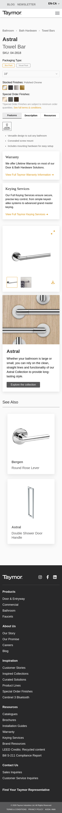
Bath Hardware (28, 30)
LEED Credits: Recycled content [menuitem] (23, 749)
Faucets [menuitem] (7, 616)
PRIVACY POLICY (35, 809)
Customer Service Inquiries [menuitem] (20, 778)
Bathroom (8, 30)
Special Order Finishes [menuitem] (17, 691)
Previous (9, 256)
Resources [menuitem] (10, 707)
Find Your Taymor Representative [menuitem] (26, 789)
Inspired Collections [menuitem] (15, 673)
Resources (50, 115)
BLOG (11, 4)
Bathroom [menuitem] (8, 610)
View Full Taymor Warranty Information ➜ (29, 174)
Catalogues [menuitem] (10, 714)
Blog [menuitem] (5, 651)
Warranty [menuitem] (8, 731)
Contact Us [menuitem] (10, 765)
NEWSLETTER (26, 4)
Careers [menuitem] (7, 645)
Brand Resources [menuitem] (13, 743)
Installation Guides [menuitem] (14, 726)
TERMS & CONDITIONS (16, 809)
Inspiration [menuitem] (10, 660)
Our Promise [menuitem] (10, 639)
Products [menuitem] (8, 591)
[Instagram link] (40, 577)
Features (12, 115)
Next (53, 256)
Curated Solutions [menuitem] (14, 679)
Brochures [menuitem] (9, 720)
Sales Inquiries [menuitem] (12, 772)
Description (31, 115)
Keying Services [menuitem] (13, 737)
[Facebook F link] (48, 577)
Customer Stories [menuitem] (13, 667)
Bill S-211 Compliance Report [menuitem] (21, 755)
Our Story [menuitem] (8, 633)
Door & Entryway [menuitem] (13, 598)
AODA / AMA (50, 809)
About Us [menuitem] (9, 626)
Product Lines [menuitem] (11, 685)
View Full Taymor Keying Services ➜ (26, 214)
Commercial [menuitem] (10, 604)
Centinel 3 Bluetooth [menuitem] (15, 697)
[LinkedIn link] (55, 577)
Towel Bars (48, 30)
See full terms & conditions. (28, 107)
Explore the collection (23, 384)
